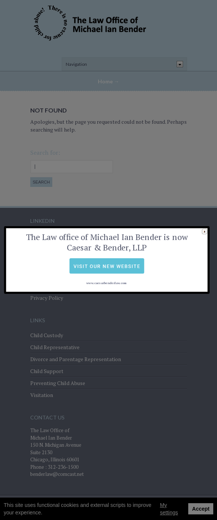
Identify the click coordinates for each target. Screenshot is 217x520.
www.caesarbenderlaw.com (106, 271)
